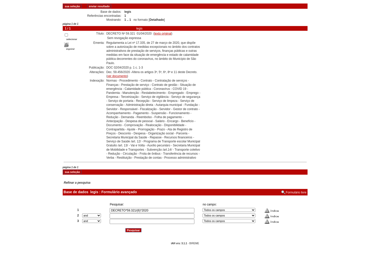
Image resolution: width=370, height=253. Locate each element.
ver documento (117, 76)
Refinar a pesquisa (77, 182)
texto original (162, 33)
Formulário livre (296, 192)
